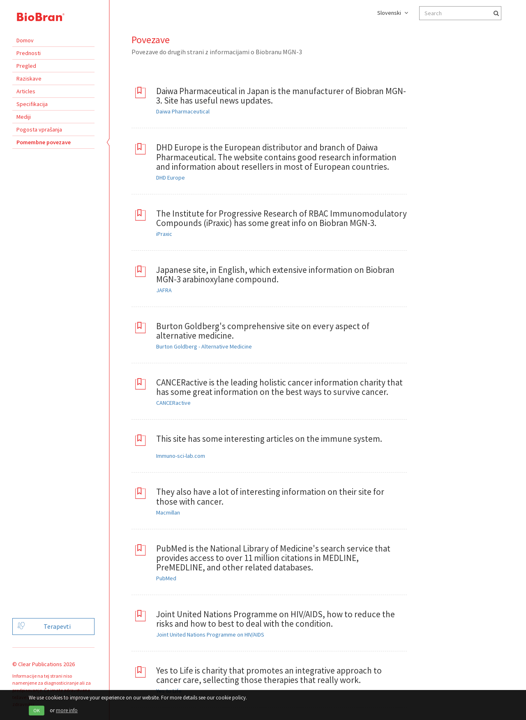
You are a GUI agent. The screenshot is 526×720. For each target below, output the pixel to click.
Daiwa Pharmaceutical (183, 111)
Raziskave (29, 78)
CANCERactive (173, 402)
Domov (25, 40)
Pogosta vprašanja (39, 129)
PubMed (166, 578)
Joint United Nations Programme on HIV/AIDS (210, 634)
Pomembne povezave (43, 142)
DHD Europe (170, 177)
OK (36, 710)
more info (67, 710)
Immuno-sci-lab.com (180, 455)
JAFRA (164, 290)
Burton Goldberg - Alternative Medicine (204, 346)
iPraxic (164, 234)
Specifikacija (32, 104)
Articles (25, 91)
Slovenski (392, 12)
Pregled (26, 65)
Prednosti (28, 53)
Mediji (23, 116)
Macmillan (168, 512)
